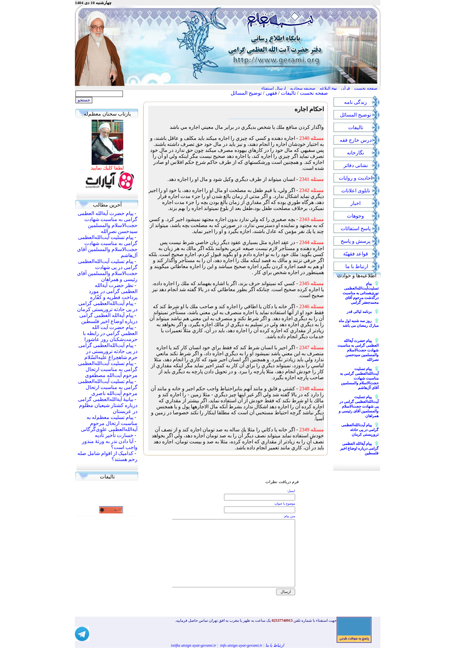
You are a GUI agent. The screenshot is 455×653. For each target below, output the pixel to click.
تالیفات (288, 93)
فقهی (271, 93)
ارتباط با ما (274, 645)
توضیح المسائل (246, 93)
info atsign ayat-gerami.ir (241, 645)
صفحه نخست (314, 93)
